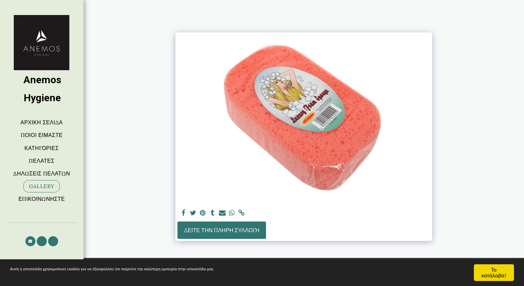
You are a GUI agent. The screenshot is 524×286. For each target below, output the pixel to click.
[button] (30, 241)
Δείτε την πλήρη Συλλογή (222, 230)
